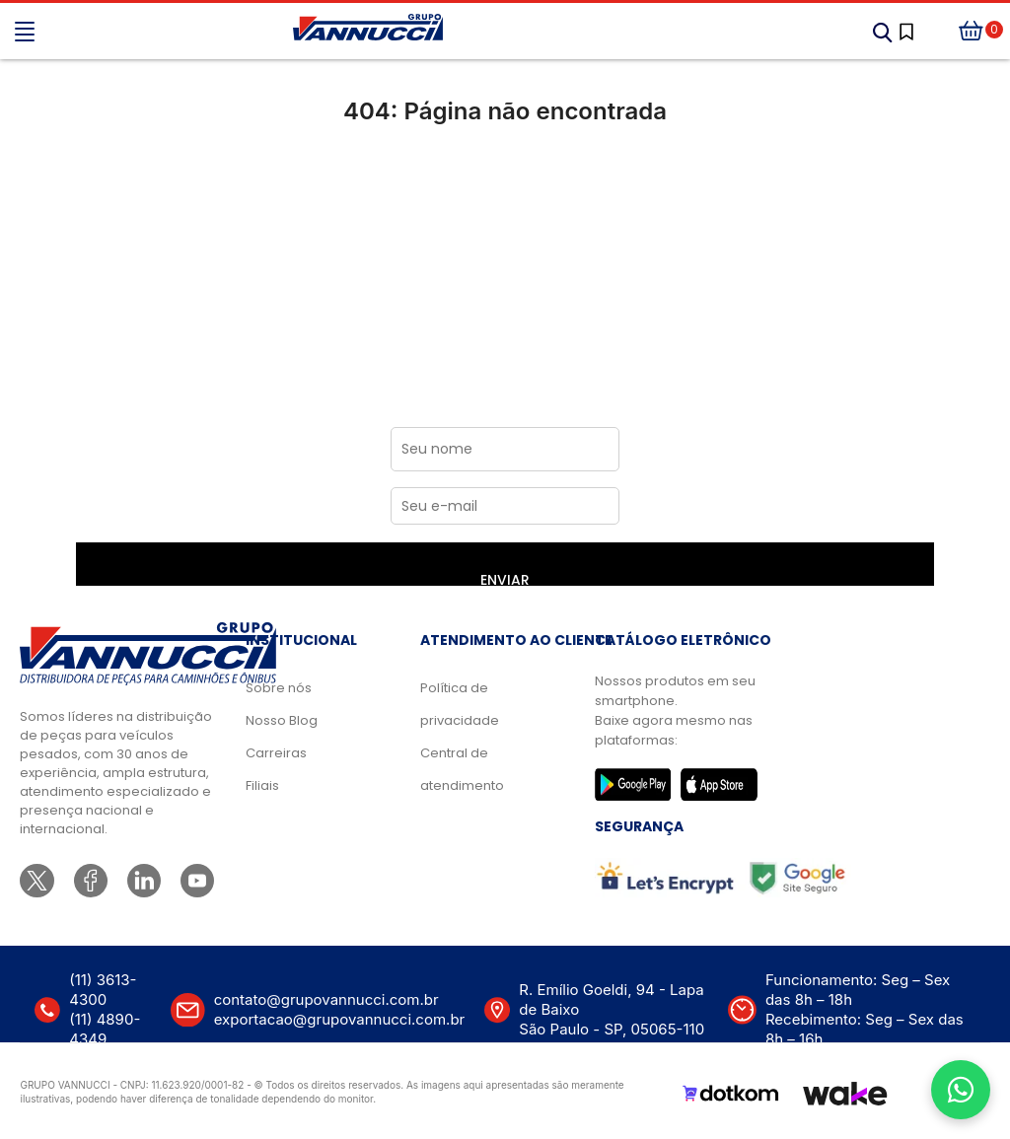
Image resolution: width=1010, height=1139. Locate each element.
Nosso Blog (282, 720)
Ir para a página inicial (505, 193)
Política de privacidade (459, 704)
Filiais (262, 785)
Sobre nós (279, 687)
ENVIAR (505, 578)
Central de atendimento (462, 769)
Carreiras (276, 753)
